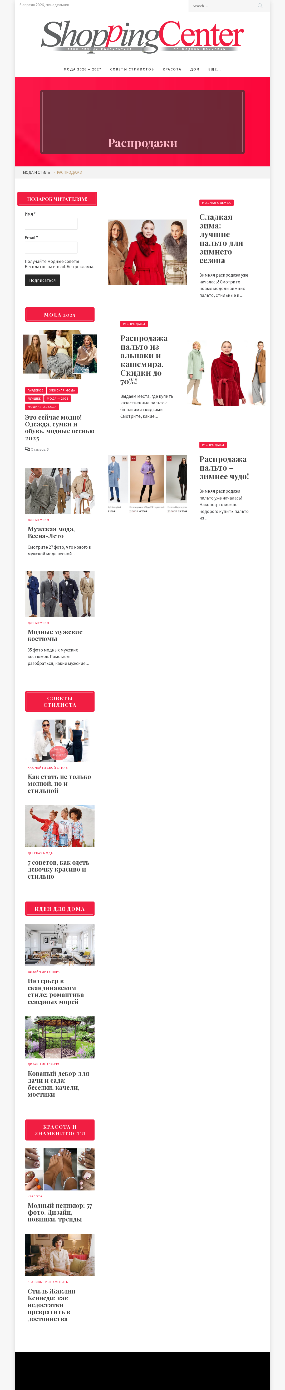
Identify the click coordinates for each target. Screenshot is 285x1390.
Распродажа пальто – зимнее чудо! (224, 467)
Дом (195, 69)
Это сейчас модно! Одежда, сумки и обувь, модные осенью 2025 (60, 427)
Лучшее (34, 398)
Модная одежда (216, 203)
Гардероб (35, 390)
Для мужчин (38, 520)
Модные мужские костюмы (55, 635)
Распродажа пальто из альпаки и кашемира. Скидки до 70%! (144, 359)
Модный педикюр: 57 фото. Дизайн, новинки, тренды (60, 1212)
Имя (30, 214)
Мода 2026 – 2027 (82, 69)
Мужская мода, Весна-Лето (51, 532)
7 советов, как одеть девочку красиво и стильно (59, 869)
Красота (172, 69)
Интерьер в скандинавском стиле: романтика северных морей (56, 991)
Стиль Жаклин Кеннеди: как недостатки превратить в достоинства (51, 1305)
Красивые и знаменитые (49, 1282)
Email (31, 237)
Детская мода (40, 853)
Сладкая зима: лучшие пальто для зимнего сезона (221, 238)
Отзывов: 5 (40, 449)
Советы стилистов (132, 69)
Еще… (214, 69)
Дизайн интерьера (44, 972)
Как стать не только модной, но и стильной (59, 783)
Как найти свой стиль (48, 768)
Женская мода (62, 390)
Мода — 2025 (57, 398)
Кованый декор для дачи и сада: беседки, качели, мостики (58, 1083)
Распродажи (134, 324)
